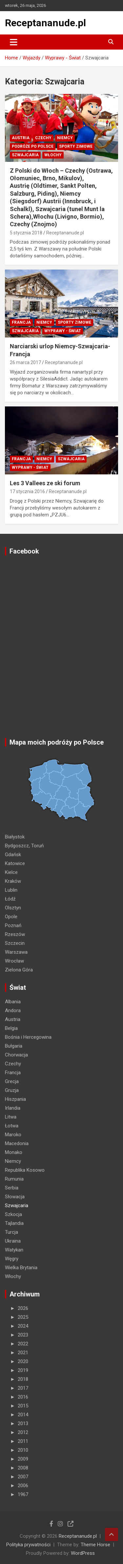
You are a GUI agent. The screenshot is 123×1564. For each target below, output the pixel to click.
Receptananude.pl (45, 23)
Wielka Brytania (21, 1268)
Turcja (11, 1232)
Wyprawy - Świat (62, 331)
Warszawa (16, 952)
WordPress (83, 1553)
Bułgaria (13, 1046)
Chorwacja (16, 1055)
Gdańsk (13, 855)
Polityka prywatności (28, 1545)
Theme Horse (95, 1545)
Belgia (11, 1028)
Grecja (12, 1081)
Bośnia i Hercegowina (28, 1037)
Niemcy (65, 138)
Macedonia (17, 1143)
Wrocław (14, 961)
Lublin (11, 890)
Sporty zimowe (75, 146)
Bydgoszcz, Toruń (24, 846)
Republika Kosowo (25, 1170)
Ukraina (13, 1241)
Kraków (13, 881)
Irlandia (12, 1108)
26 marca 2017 (25, 362)
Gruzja (12, 1090)
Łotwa (11, 1126)
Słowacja (15, 1197)
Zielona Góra (19, 970)
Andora (13, 1010)
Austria (21, 138)
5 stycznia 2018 (26, 232)
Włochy (53, 155)
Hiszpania (15, 1099)
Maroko (13, 1135)
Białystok (15, 837)
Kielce (11, 872)
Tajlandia (14, 1223)
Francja (21, 322)
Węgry (11, 1259)
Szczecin (15, 943)
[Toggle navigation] (13, 42)
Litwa (10, 1117)
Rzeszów (15, 934)
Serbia (11, 1188)
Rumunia (14, 1179)
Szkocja (13, 1214)
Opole (11, 917)
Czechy (43, 138)
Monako (13, 1152)
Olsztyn (13, 908)
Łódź (10, 899)
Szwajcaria (25, 155)
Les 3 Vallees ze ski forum (45, 483)
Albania (13, 1002)
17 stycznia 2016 (27, 491)
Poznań (13, 925)
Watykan (14, 1250)
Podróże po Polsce (32, 146)
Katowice (15, 863)
